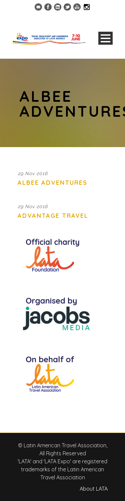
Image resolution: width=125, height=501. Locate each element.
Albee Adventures (52, 182)
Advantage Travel (53, 215)
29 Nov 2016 (33, 173)
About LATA (94, 488)
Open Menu (105, 38)
